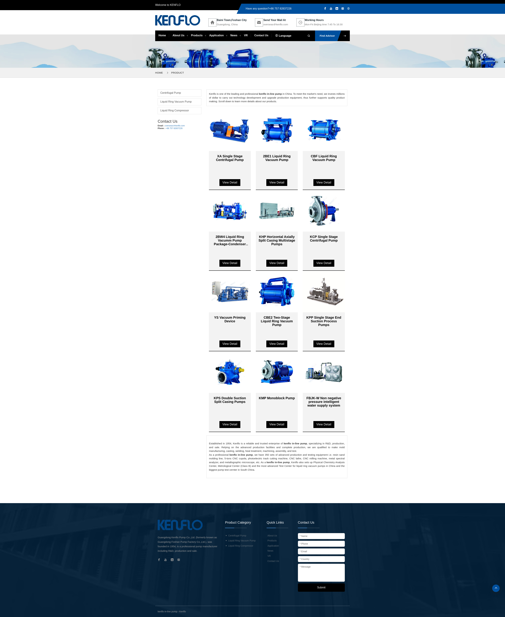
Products (197, 35)
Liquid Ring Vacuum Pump (176, 101)
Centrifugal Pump (170, 92)
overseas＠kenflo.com (175, 126)
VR (246, 35)
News (233, 35)
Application (216, 35)
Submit (321, 587)
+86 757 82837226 (280, 8)
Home (162, 35)
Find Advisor (335, 35)
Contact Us (261, 35)
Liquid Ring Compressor (174, 110)
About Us (178, 35)
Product (177, 72)
